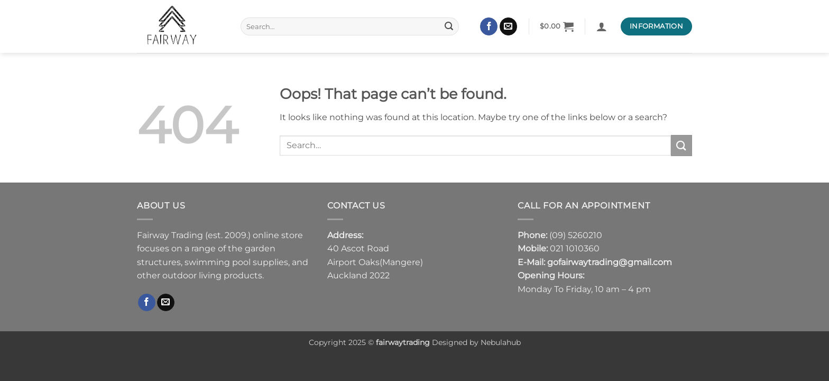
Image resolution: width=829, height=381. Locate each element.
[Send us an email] (508, 26)
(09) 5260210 (575, 235)
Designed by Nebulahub (475, 342)
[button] (557, 26)
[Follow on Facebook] (489, 26)
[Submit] (449, 26)
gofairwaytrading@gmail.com (609, 262)
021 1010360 (575, 248)
